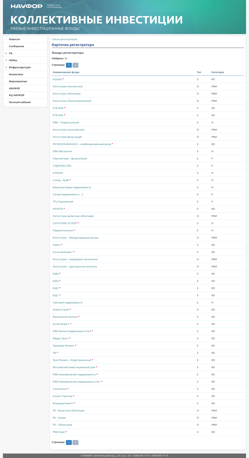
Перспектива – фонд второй (70, 158)
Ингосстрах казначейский (68, 129)
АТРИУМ (58, 173)
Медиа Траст (61, 338)
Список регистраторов (64, 39)
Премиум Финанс (64, 345)
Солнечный (61, 389)
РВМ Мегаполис (62, 151)
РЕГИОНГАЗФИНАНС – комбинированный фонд (83, 144)
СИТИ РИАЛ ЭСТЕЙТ (66, 223)
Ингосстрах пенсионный (68, 86)
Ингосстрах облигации (67, 93)
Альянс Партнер (64, 396)
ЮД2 (56, 288)
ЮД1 (56, 295)
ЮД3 (56, 281)
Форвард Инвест (64, 403)
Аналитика (16, 74)
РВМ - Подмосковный (66, 122)
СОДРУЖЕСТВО (62, 165)
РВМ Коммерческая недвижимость (75, 374)
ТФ (55, 353)
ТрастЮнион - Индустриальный (73, 360)
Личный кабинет (20, 102)
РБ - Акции (59, 417)
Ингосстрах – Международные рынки (75, 237)
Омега (57, 245)
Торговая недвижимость (68, 302)
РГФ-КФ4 (59, 108)
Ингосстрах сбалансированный (72, 101)
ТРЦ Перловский (63, 201)
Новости (14, 39)
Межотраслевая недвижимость (72, 187)
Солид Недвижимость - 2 (68, 194)
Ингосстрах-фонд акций (67, 137)
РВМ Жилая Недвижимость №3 (73, 331)
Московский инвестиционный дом (75, 367)
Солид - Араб (62, 180)
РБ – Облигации (62, 424)
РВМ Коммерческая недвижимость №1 (78, 381)
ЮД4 (56, 273)
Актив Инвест (62, 324)
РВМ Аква (60, 432)
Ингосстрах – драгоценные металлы (75, 266)
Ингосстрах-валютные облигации (73, 216)
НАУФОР (14, 88)
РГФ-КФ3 (59, 115)
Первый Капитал (64, 230)
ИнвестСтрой (62, 309)
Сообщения (16, 46)
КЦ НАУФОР (16, 95)
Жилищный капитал (66, 316)
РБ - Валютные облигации (68, 410)
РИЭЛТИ (59, 208)
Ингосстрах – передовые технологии (75, 259)
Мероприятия (18, 81)
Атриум (58, 79)
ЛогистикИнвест (64, 252)
